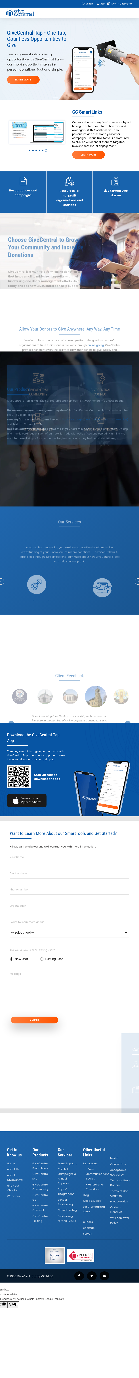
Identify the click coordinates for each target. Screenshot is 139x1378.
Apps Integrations (66, 1198)
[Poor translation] (13, 1311)
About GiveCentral (15, 1184)
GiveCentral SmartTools (40, 1172)
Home (11, 1170)
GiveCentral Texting (40, 1225)
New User (19, 961)
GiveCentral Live (40, 1183)
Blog (86, 1201)
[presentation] (37, 1007)
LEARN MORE (88, 154)
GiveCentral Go (40, 1204)
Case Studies (92, 1207)
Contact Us (118, 1170)
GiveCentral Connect (40, 1214)
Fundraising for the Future (67, 1225)
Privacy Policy (119, 1208)
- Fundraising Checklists (94, 1193)
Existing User (51, 961)
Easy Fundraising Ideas (94, 1215)
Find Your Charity (13, 1194)
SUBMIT (69, 1023)
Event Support (67, 1170)
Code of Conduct (116, 1216)
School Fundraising (65, 1208)
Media (114, 1165)
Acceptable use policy (118, 1178)
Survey (87, 1240)
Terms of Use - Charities (120, 1200)
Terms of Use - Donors (120, 1189)
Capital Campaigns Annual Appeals (67, 1183)
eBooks (88, 1228)
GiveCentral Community (40, 1193)
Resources (90, 1170)
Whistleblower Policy (119, 1226)
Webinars (13, 1203)
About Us (13, 1176)
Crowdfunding (67, 1217)
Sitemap (89, 1234)
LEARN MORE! (23, 79)
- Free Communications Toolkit (97, 1180)
